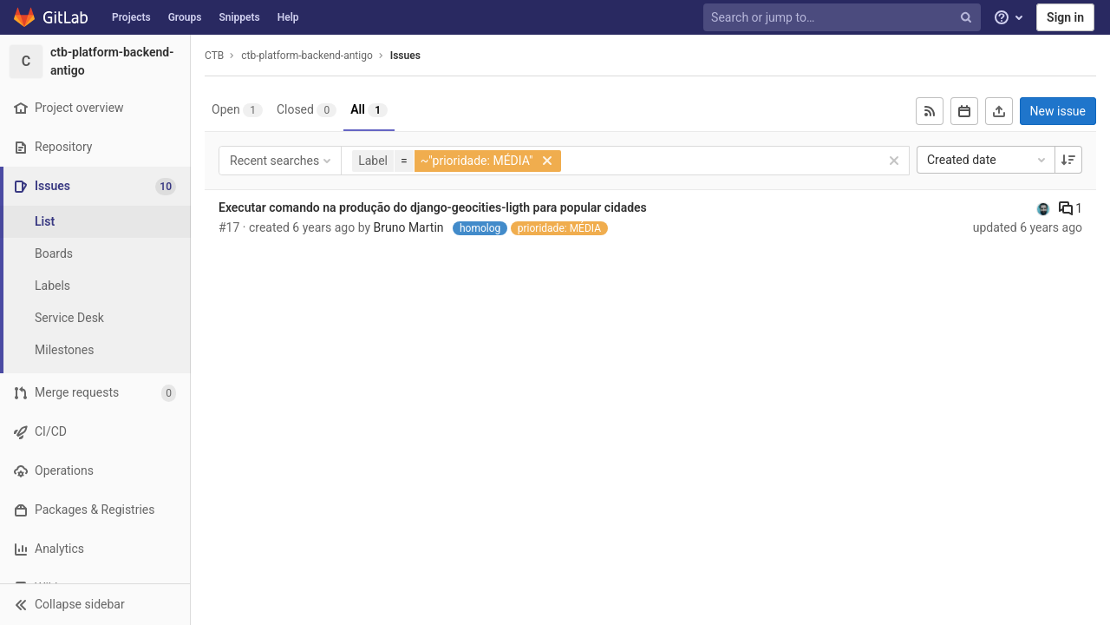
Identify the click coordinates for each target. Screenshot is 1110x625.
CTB (214, 55)
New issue (1058, 111)
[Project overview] (95, 108)
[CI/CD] (95, 431)
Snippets (239, 17)
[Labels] (95, 286)
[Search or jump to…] (843, 18)
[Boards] (95, 254)
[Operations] (95, 470)
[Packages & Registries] (95, 510)
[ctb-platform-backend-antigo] (95, 62)
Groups (185, 17)
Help (288, 17)
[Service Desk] (95, 318)
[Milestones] (95, 350)
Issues (405, 55)
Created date (987, 160)
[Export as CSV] (999, 111)
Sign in (1065, 17)
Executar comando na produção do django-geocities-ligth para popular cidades (433, 207)
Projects (131, 17)
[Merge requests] (95, 392)
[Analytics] (95, 549)
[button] (95, 604)
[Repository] (95, 147)
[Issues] (96, 186)
